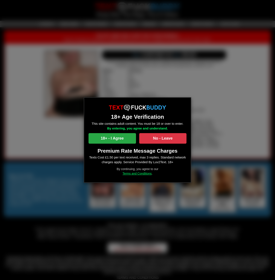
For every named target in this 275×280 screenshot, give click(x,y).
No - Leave (163, 138)
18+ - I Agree (112, 138)
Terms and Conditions (136, 173)
